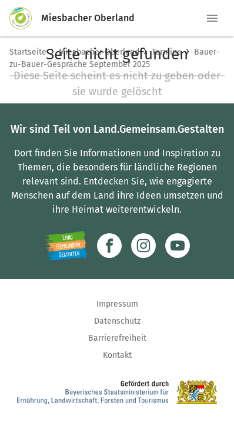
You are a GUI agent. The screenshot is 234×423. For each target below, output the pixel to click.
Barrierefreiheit (117, 338)
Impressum (117, 304)
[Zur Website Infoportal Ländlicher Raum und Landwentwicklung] (65, 245)
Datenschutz (117, 321)
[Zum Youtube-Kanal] (177, 245)
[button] (212, 18)
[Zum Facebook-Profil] (109, 245)
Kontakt (117, 355)
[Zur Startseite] (25, 18)
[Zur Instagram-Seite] (143, 245)
